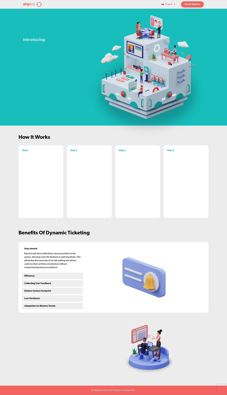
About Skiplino (192, 4)
